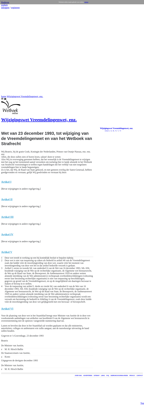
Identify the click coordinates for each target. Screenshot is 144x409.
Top (142, 399)
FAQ (107, 375)
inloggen (5, 7)
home (3, 96)
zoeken (4, 5)
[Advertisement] (9, 52)
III (113, 131)
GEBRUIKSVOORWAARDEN (119, 375)
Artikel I (107, 131)
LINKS (103, 375)
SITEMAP (96, 375)
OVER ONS (78, 375)
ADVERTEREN (87, 375)
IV (116, 131)
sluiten (86, 2)
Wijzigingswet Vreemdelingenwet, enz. (25, 96)
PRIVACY (132, 375)
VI (120, 131)
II (111, 131)
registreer (15, 7)
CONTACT (140, 375)
